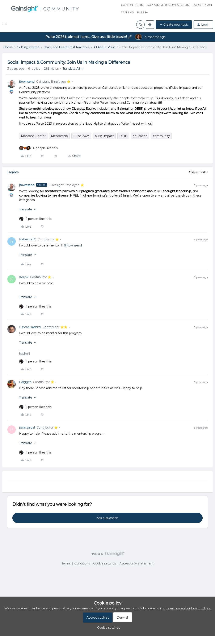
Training (127, 12)
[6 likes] (38, 148)
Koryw (23, 277)
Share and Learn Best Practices (66, 47)
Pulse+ (142, 12)
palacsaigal (27, 427)
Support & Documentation (168, 5)
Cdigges (25, 382)
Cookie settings (104, 563)
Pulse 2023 (81, 136)
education (140, 136)
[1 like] (35, 219)
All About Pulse (104, 47)
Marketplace (203, 5)
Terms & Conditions (76, 563)
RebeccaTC (27, 239)
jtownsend (26, 81)
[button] (4, 25)
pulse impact (104, 136)
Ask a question (107, 518)
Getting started (28, 47)
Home (8, 47)
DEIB (123, 136)
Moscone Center (33, 136)
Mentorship (59, 136)
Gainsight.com (132, 5)
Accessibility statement (136, 563)
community (161, 136)
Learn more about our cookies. (188, 608)
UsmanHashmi (30, 327)
